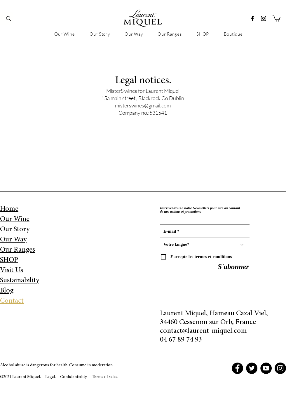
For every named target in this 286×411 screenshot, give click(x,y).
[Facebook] (252, 18)
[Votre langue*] (205, 244)
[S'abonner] (233, 267)
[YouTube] (266, 368)
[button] (276, 18)
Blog (6, 291)
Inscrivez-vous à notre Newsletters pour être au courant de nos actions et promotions (200, 209)
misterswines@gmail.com (143, 105)
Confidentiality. (74, 377)
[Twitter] (251, 368)
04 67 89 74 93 (181, 340)
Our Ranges (17, 250)
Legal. (50, 377)
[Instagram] (263, 18)
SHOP (9, 260)
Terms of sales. (105, 377)
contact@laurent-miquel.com (203, 331)
